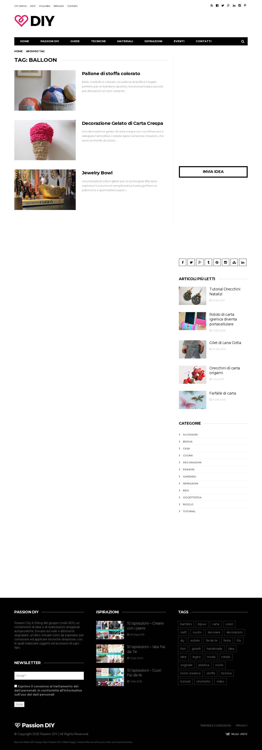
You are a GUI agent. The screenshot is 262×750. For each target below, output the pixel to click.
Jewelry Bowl (98, 173)
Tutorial (189, 508)
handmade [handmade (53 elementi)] (214, 646)
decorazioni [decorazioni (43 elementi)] (234, 629)
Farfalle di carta (219, 389)
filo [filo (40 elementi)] (239, 637)
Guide (75, 41)
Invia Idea (44, 5)
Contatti (72, 5)
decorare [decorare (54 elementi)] (214, 629)
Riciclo (188, 501)
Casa (186, 445)
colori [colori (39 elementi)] (229, 621)
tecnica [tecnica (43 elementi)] (226, 670)
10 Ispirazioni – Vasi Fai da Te (145, 643)
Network (59, 5)
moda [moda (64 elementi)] (211, 654)
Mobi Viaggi (69, 739)
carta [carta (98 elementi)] (215, 621)
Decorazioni (192, 459)
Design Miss (41, 739)
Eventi (179, 41)
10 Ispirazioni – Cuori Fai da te (146, 667)
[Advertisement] (173, 21)
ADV (33, 5)
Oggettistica (192, 494)
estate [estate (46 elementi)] (195, 637)
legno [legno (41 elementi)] (197, 654)
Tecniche (98, 41)
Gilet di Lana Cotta (221, 339)
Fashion (188, 466)
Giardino (189, 473)
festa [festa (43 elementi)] (227, 637)
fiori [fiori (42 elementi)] (183, 646)
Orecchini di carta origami (226, 364)
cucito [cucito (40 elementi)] (197, 629)
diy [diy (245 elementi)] (182, 637)
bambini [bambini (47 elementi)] (186, 621)
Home (24, 41)
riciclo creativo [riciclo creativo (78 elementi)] (190, 670)
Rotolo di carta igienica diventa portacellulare (224, 316)
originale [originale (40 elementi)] (186, 662)
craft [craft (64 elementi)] (183, 629)
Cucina (188, 452)
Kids (186, 487)
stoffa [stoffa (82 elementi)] (211, 670)
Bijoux (187, 438)
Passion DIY (50, 41)
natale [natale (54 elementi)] (225, 654)
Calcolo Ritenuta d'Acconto (91, 739)
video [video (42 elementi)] (220, 678)
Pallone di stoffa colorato (113, 73)
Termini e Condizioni (215, 722)
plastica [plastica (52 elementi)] (204, 662)
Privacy (242, 722)
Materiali (125, 41)
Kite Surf (111, 739)
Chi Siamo (20, 5)
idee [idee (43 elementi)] (183, 654)
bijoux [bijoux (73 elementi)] (202, 621)
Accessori (190, 431)
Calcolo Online (124, 739)
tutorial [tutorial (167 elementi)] (185, 678)
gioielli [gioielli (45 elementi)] (196, 646)
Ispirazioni (153, 41)
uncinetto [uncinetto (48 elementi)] (203, 678)
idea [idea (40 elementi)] (231, 646)
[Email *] (49, 673)
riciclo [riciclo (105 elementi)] (219, 662)
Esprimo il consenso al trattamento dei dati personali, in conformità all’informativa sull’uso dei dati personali (48, 688)
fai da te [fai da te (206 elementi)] (211, 637)
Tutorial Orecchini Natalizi (225, 288)
